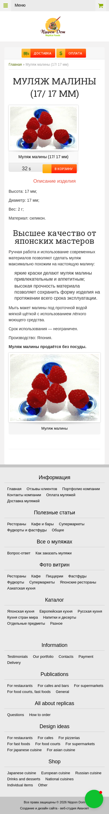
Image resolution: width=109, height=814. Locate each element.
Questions (15, 715)
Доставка (40, 53)
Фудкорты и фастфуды (27, 530)
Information (54, 645)
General (62, 692)
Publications (54, 674)
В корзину (62, 168)
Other (43, 785)
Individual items (20, 785)
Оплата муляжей (60, 495)
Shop (54, 761)
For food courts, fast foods (29, 692)
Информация (54, 477)
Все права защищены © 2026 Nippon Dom (54, 802)
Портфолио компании (81, 489)
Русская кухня (90, 611)
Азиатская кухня (21, 588)
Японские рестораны (78, 582)
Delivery (14, 662)
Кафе (36, 576)
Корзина (100, 5)
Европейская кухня (55, 611)
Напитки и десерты (59, 617)
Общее (58, 530)
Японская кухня (20, 611)
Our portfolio (43, 656)
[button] (94, 799)
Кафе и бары (42, 524)
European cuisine (55, 773)
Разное (56, 623)
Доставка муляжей (23, 501)
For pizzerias (69, 738)
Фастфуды (77, 576)
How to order (39, 715)
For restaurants (19, 685)
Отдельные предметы (26, 623)
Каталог (54, 600)
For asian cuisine (61, 750)
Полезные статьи (54, 512)
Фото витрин (54, 565)
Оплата (73, 53)
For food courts (47, 744)
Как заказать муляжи (54, 553)
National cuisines (59, 779)
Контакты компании (24, 495)
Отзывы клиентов (41, 489)
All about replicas (54, 703)
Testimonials (17, 656)
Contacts (66, 656)
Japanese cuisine (21, 773)
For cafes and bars (53, 685)
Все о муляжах (54, 542)
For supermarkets (88, 685)
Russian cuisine (88, 773)
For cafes (45, 738)
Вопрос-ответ (18, 553)
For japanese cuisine (24, 750)
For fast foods (18, 744)
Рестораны (16, 524)
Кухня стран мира (22, 617)
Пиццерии (54, 576)
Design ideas (54, 726)
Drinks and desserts (23, 779)
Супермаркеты (72, 524)
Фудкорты (15, 582)
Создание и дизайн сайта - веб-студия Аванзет (54, 808)
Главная (15, 65)
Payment (86, 656)
